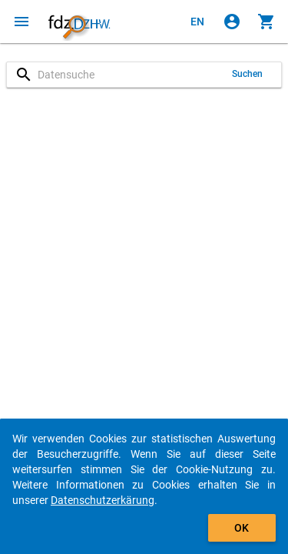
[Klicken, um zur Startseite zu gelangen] (79, 21)
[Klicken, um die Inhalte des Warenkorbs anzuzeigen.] (266, 21)
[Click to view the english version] (197, 21)
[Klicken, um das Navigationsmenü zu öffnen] (21, 21)
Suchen (247, 73)
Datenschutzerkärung (102, 500)
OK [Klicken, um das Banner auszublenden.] (241, 528)
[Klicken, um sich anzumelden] (232, 21)
